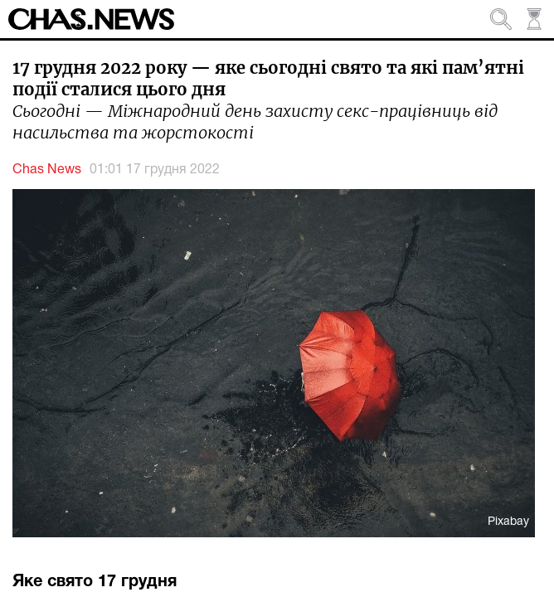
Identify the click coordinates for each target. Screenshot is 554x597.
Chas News (46, 170)
